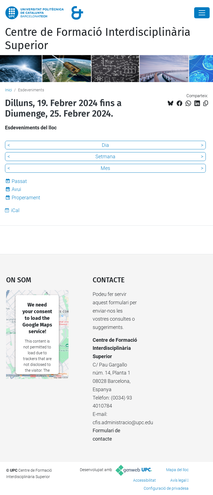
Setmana (105, 156)
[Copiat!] (205, 103)
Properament (26, 197)
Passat (19, 181)
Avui (16, 189)
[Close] (202, 12)
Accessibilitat (144, 480)
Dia (105, 145)
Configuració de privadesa (166, 488)
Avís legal (178, 480)
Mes (105, 168)
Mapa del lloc (177, 470)
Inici (8, 90)
